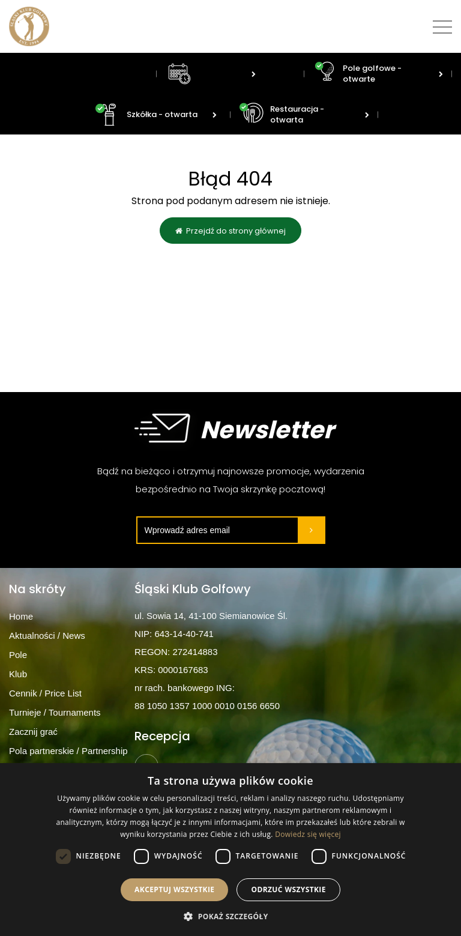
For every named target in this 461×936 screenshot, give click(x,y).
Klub (18, 674)
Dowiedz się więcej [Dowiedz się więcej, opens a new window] (308, 834)
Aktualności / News (47, 635)
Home (21, 616)
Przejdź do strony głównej (230, 231)
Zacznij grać (33, 731)
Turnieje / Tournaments (55, 712)
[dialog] (230, 849)
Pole (18, 655)
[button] (230, 916)
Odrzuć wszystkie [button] (288, 889)
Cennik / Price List (45, 693)
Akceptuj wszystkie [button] (174, 889)
